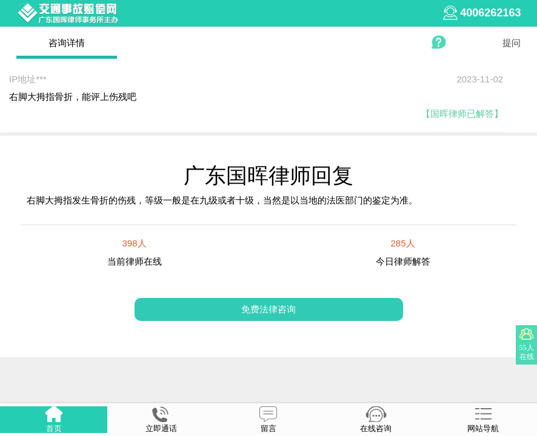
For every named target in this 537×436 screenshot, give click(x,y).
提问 (511, 43)
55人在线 (526, 352)
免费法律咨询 (268, 309)
